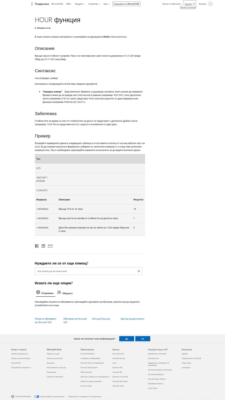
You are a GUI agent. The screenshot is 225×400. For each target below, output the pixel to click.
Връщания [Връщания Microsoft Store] (50, 363)
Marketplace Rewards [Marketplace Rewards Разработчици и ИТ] (155, 383)
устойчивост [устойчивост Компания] (186, 367)
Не (142, 338)
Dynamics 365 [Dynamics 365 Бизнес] (117, 367)
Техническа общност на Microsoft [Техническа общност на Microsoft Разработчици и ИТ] (160, 370)
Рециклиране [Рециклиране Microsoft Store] (51, 372)
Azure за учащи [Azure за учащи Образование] (86, 386)
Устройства (93, 4)
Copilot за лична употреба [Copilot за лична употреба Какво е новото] (20, 358)
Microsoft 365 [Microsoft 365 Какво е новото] (16, 363)
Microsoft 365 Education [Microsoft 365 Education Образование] (89, 367)
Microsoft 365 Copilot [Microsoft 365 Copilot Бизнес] (120, 381)
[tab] (45, 293)
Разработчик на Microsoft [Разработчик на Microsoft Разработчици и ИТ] (157, 354)
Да (126, 338)
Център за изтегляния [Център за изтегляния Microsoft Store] (55, 358)
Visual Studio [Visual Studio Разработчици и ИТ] (152, 388)
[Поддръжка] (41, 4)
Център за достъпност (132, 318)
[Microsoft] (21, 4)
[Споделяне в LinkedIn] (42, 245)
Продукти (79, 4)
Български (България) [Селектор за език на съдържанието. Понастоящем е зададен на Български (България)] (23, 396)
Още (105, 4)
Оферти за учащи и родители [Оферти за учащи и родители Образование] (91, 381)
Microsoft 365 (57, 4)
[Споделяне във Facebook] (37, 245)
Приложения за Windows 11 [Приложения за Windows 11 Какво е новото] (21, 367)
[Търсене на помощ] (189, 3)
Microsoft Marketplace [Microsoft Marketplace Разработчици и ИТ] (156, 374)
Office (68, 4)
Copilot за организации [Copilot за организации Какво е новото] (19, 354)
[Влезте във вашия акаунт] (205, 3)
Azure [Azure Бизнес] (115, 363)
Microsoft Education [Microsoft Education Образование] (87, 354)
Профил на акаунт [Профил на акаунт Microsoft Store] (53, 354)
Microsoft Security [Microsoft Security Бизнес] (119, 358)
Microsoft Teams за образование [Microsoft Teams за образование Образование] (92, 363)
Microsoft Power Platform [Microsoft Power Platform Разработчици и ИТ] (157, 379)
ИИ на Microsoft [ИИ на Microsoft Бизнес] (118, 354)
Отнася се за (43, 28)
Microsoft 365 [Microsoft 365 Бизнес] (117, 372)
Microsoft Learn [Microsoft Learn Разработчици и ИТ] (153, 358)
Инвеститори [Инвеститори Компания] (186, 363)
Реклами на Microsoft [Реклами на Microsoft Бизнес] (120, 377)
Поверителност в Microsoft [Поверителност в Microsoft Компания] (191, 358)
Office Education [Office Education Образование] (86, 372)
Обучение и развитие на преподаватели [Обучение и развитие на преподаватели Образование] (95, 377)
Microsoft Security (101, 318)
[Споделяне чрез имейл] (49, 245)
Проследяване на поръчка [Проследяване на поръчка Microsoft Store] (56, 367)
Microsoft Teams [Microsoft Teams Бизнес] (118, 386)
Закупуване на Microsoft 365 (126, 4)
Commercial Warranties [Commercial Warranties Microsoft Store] (55, 377)
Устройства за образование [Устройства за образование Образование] (90, 358)
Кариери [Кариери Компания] (185, 354)
